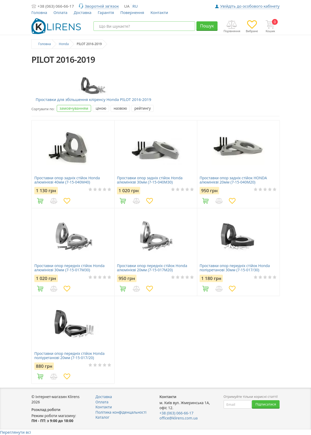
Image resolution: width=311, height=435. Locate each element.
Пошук (207, 26)
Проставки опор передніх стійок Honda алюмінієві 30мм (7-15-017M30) (69, 268)
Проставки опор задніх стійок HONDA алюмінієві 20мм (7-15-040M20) (233, 180)
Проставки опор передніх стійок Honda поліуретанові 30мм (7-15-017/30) (235, 268)
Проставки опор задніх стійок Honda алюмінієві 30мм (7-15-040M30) (149, 180)
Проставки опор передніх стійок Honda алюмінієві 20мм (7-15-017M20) (152, 268)
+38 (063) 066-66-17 (55, 6)
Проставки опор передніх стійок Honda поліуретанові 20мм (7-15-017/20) (69, 355)
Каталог (103, 417)
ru (135, 6)
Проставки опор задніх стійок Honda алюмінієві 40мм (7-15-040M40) (67, 180)
